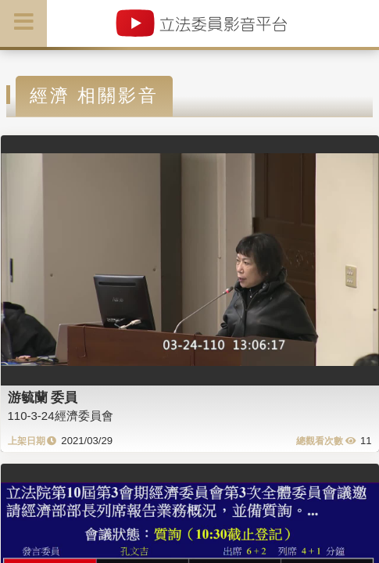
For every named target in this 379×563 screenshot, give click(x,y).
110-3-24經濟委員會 (60, 415)
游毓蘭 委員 (43, 397)
